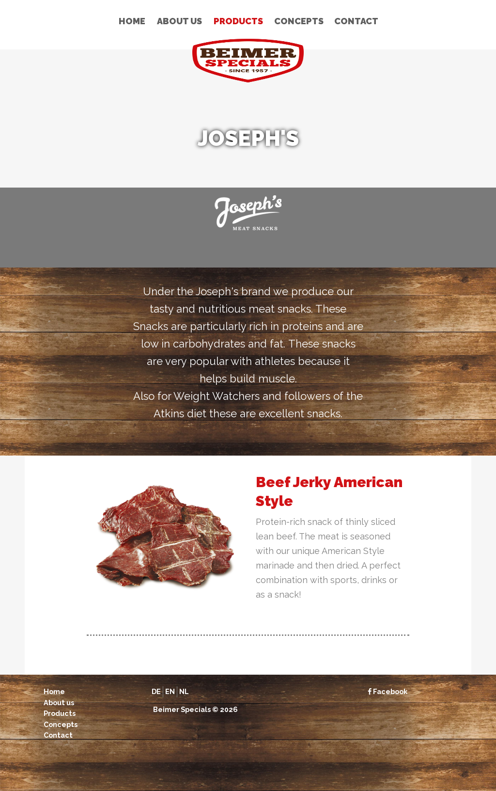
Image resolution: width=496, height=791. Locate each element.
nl (184, 691)
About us (179, 21)
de (156, 691)
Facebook (387, 691)
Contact (356, 21)
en (170, 691)
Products (238, 21)
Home (132, 21)
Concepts (299, 21)
